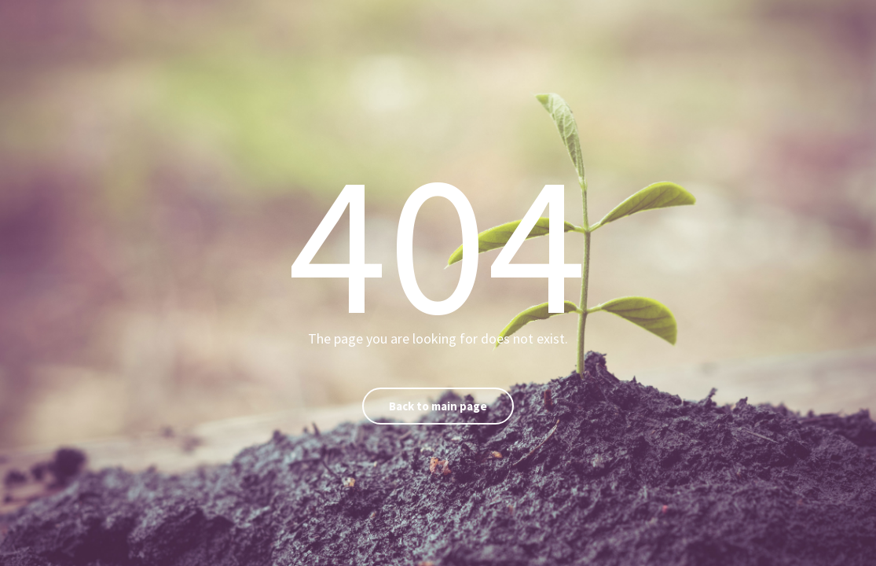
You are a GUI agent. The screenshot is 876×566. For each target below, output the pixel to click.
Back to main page (438, 406)
